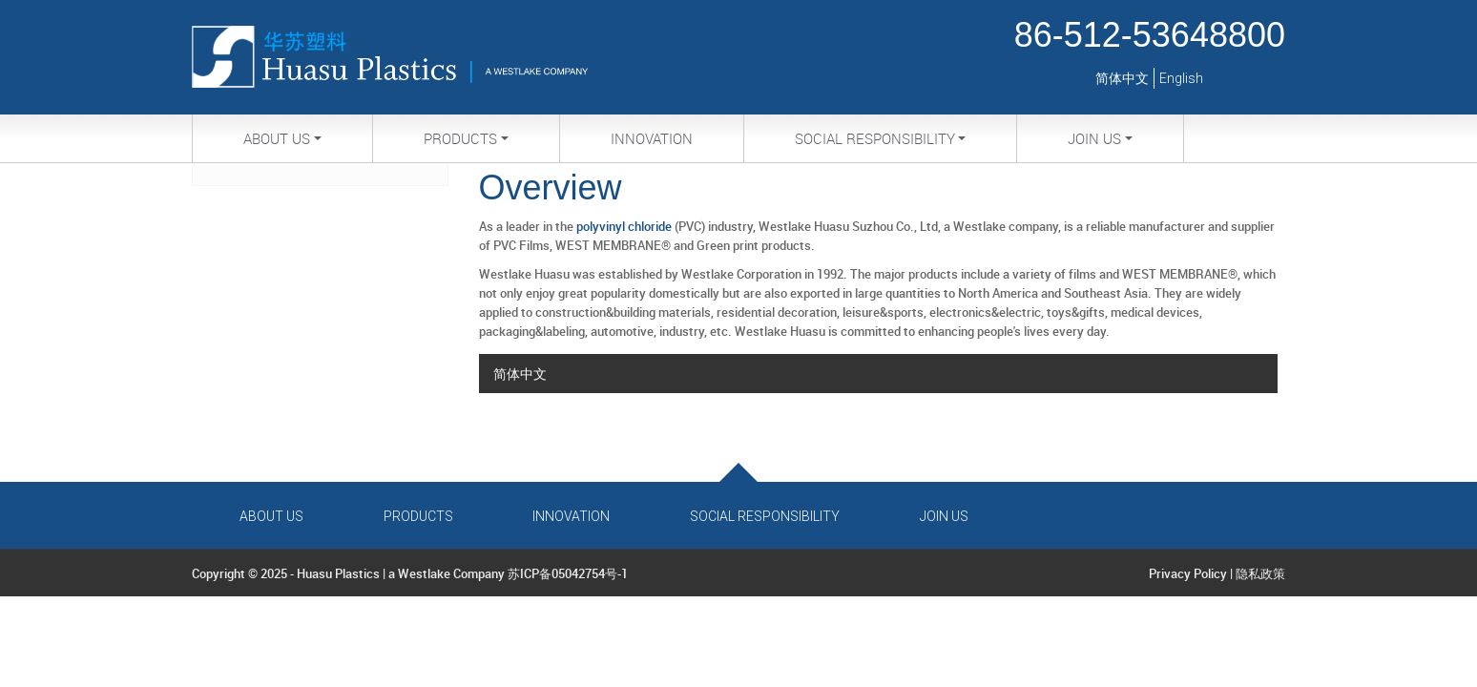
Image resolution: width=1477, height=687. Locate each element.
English (1181, 78)
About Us (271, 516)
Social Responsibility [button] (875, 138)
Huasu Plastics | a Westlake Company (401, 573)
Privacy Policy (1188, 573)
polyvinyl (600, 226)
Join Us (944, 516)
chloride (650, 226)
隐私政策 (1260, 573)
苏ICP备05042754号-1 (568, 573)
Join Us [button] (1094, 138)
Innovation (652, 138)
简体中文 (1122, 78)
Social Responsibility (765, 516)
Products (418, 516)
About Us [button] (276, 138)
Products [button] (460, 138)
